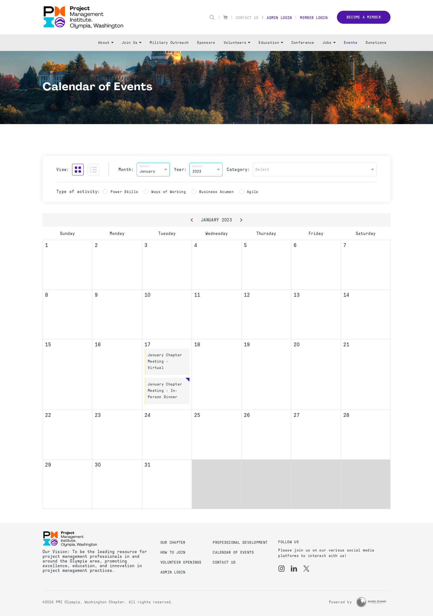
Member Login (313, 18)
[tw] (306, 569)
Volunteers (237, 43)
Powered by (340, 602)
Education (270, 43)
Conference (302, 43)
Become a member (364, 17)
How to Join (173, 552)
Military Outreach (169, 43)
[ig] (281, 569)
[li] (294, 569)
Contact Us (247, 18)
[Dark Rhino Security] (371, 602)
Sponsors (206, 43)
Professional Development (240, 542)
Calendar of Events (233, 552)
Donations (376, 43)
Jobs (329, 43)
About (105, 43)
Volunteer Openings (181, 562)
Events (351, 43)
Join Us (132, 43)
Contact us (224, 562)
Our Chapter (173, 542)
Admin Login (279, 18)
